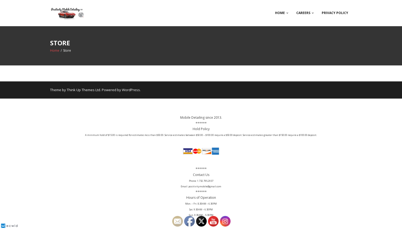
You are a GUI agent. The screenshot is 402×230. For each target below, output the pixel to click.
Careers (303, 13)
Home (280, 13)
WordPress (131, 89)
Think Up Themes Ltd (83, 89)
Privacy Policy (335, 13)
